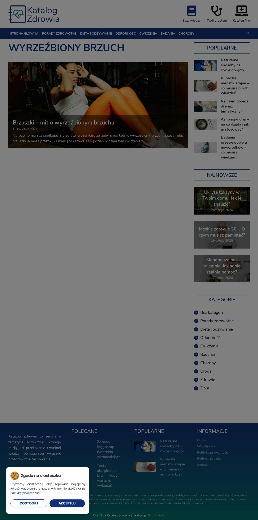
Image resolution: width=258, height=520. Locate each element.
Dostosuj (29, 503)
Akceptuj (67, 503)
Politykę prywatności (25, 493)
